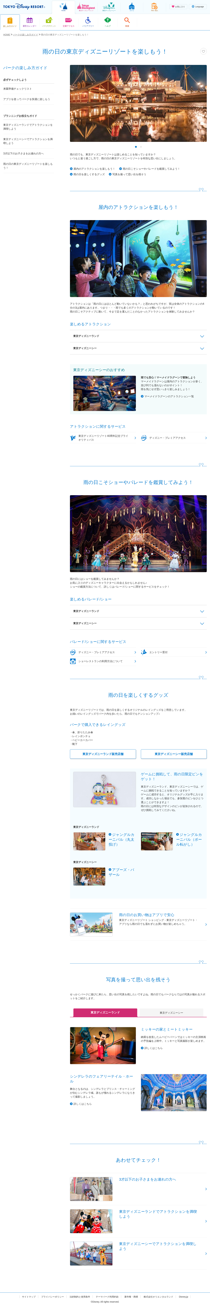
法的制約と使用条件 (80, 1296)
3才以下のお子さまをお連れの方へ (23, 153)
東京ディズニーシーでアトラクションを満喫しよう (28, 141)
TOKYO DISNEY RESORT (24, 7)
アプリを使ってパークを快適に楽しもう (26, 99)
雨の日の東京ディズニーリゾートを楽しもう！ (28, 166)
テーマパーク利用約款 (107, 1296)
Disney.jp (183, 1296)
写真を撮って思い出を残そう (129, 174)
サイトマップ (29, 1296)
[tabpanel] (138, 105)
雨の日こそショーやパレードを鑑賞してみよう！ (151, 168)
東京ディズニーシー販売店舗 (174, 754)
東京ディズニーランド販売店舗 (102, 754)
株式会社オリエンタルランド (158, 1296)
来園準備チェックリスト (17, 88)
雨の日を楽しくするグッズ (89, 174)
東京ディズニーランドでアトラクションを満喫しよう (28, 126)
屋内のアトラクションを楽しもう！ (94, 168)
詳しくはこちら (153, 1048)
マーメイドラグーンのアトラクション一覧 (169, 396)
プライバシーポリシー (52, 1296)
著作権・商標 (131, 1296)
